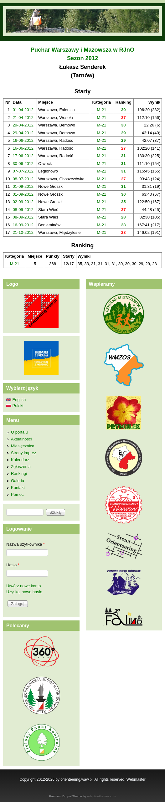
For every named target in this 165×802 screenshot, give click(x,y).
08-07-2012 (23, 179)
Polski (14, 405)
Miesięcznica (22, 446)
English (16, 399)
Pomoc (17, 494)
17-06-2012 (23, 155)
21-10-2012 (23, 232)
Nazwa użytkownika (25, 544)
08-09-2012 (23, 209)
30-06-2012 (23, 163)
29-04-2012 (23, 125)
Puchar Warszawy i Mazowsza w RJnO (82, 50)
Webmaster (136, 779)
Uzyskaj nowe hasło (24, 591)
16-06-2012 (23, 140)
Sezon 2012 (82, 58)
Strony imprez (23, 452)
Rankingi (19, 473)
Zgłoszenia (21, 466)
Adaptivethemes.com (101, 796)
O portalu (19, 432)
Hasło (12, 565)
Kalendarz (20, 459)
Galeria (17, 480)
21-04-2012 (23, 117)
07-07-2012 (23, 171)
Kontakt (18, 487)
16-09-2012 (23, 225)
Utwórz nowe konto (23, 586)
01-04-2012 (23, 109)
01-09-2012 (23, 186)
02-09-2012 (23, 201)
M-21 (101, 109)
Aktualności (21, 439)
